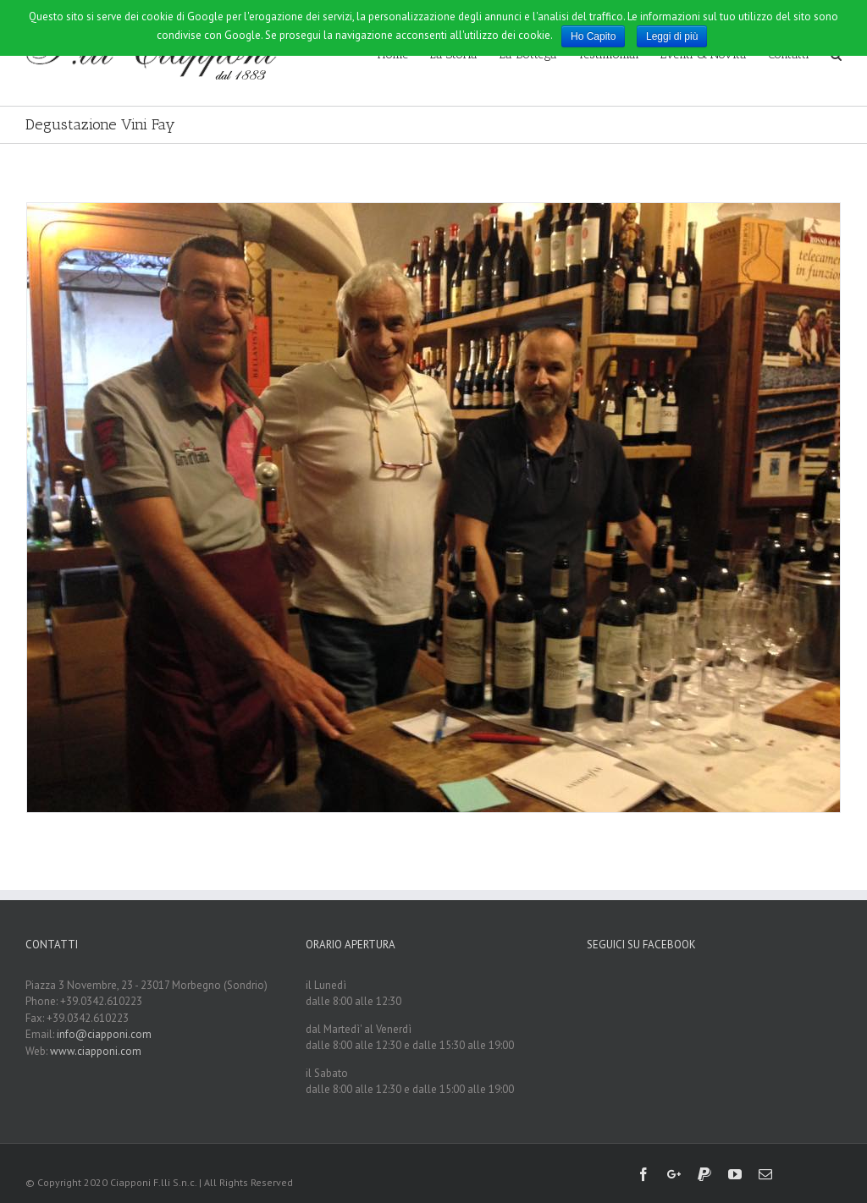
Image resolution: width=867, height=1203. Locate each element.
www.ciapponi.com (95, 1051)
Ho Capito (593, 36)
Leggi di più (672, 36)
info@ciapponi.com (104, 1034)
